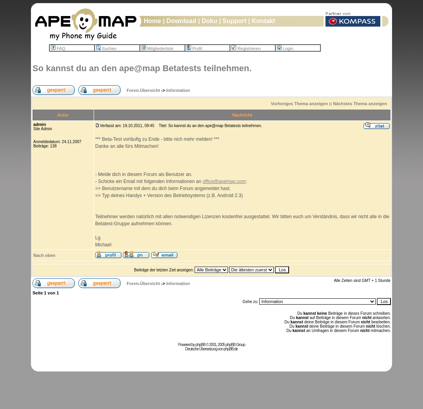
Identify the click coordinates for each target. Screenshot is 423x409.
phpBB (200, 345)
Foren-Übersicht (143, 90)
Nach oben (44, 255)
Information (178, 90)
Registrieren (245, 48)
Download (181, 21)
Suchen (106, 48)
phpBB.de (231, 349)
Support (234, 21)
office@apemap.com (224, 181)
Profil (194, 48)
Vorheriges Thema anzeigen (299, 103)
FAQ (58, 48)
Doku (209, 21)
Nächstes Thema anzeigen (360, 103)
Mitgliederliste (157, 48)
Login (285, 48)
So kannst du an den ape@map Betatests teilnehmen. (142, 68)
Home (152, 21)
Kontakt (263, 21)
